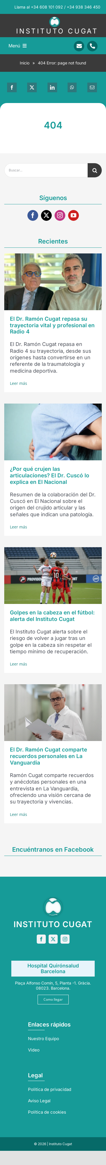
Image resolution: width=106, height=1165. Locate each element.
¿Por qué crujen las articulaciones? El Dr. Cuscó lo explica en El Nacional (49, 475)
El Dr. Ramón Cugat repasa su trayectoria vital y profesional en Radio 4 (52, 325)
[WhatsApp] (72, 87)
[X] (32, 87)
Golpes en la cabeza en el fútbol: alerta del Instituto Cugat (52, 615)
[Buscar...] (46, 170)
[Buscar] (95, 170)
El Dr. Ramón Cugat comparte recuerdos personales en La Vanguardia (48, 756)
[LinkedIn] (52, 87)
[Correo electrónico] (92, 87)
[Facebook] (12, 87)
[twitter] (46, 215)
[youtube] (73, 215)
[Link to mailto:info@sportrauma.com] (79, 46)
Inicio (24, 62)
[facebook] (32, 215)
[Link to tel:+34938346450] (92, 46)
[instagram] (60, 215)
